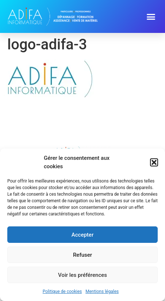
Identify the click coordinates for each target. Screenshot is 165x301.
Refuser (82, 255)
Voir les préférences (82, 275)
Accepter (82, 235)
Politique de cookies (62, 291)
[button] (154, 162)
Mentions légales (102, 291)
